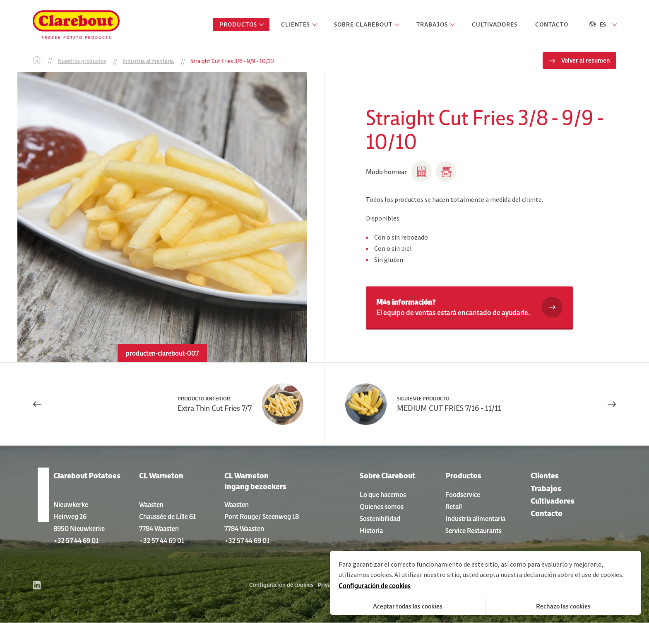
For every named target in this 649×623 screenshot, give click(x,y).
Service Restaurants (473, 530)
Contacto (546, 514)
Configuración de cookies (281, 585)
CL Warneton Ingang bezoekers (255, 481)
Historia (371, 530)
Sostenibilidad (380, 518)
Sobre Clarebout (387, 476)
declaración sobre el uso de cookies (573, 574)
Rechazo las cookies (563, 606)
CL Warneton (161, 476)
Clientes (545, 476)
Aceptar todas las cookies (407, 606)
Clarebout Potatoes (86, 476)
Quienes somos (382, 506)
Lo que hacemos (383, 494)
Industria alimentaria (475, 518)
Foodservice (462, 494)
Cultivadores (552, 501)
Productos (463, 476)
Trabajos (546, 488)
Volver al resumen (585, 60)
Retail (453, 506)
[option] (162, 218)
